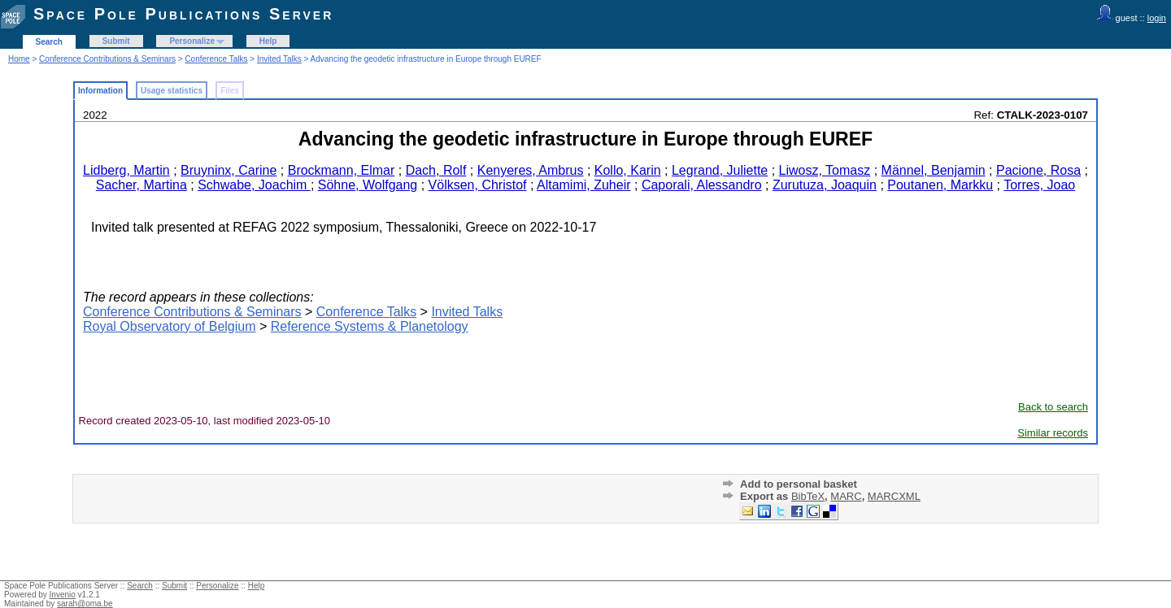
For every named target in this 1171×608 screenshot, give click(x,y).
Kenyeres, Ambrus (530, 170)
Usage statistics (171, 90)
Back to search (1053, 407)
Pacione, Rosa (1038, 170)
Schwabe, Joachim (254, 185)
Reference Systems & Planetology (369, 326)
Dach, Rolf (436, 170)
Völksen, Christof (478, 185)
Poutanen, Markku (940, 185)
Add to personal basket (798, 484)
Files (229, 90)
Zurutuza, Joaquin (825, 185)
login (1156, 18)
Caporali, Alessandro (702, 185)
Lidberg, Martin (126, 170)
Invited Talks (279, 58)
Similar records (1052, 433)
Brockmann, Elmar (341, 170)
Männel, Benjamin (934, 170)
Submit (116, 41)
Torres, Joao (1039, 185)
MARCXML (894, 496)
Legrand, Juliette (720, 170)
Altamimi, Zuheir (584, 185)
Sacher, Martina (141, 185)
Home (19, 58)
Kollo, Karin (627, 170)
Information (100, 90)
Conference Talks (216, 58)
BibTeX (808, 496)
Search (49, 41)
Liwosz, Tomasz (825, 170)
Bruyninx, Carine (228, 170)
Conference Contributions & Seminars (107, 58)
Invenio (63, 594)
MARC (845, 496)
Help (268, 41)
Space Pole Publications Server (183, 14)
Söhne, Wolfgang (367, 185)
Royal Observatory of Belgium (169, 326)
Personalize (192, 41)
